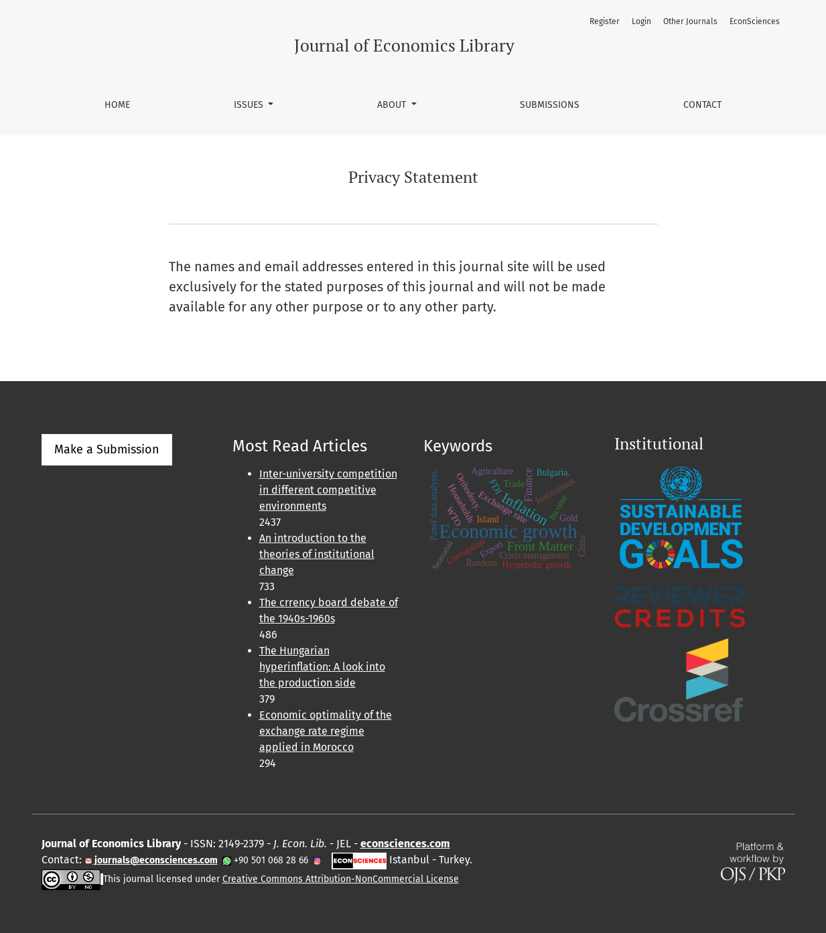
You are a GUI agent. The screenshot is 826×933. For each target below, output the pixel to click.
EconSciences (755, 21)
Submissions (549, 105)
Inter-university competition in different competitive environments (328, 490)
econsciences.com (405, 843)
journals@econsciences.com (155, 860)
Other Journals (690, 21)
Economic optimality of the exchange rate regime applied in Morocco (325, 731)
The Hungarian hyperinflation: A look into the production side (322, 666)
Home (117, 105)
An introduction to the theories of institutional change (316, 554)
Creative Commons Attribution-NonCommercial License (340, 879)
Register (605, 21)
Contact (702, 105)
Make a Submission (106, 449)
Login (641, 21)
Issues (250, 105)
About (393, 105)
